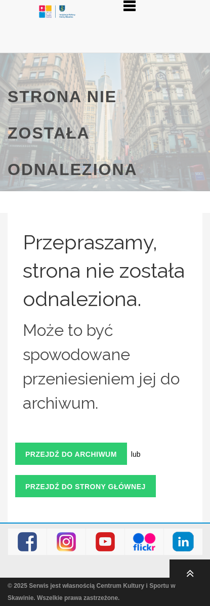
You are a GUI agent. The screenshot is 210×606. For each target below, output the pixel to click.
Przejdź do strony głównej (85, 487)
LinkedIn (183, 542)
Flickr (144, 542)
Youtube (105, 542)
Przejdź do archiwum (71, 454)
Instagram (66, 542)
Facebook (27, 542)
